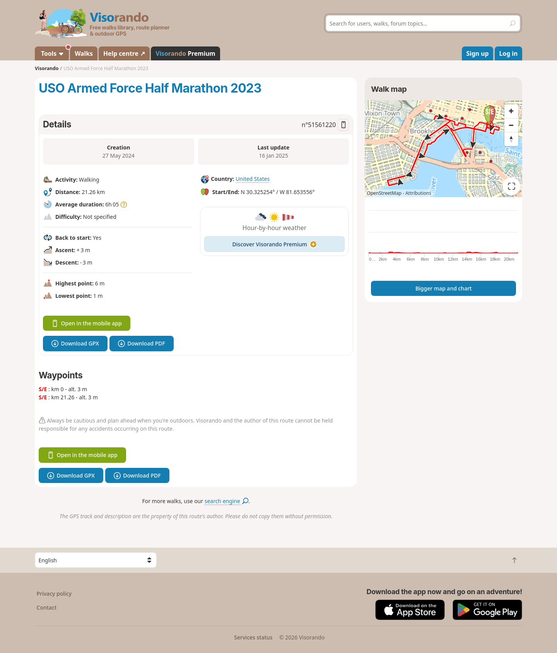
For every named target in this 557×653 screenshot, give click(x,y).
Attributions (418, 193)
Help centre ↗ (124, 53)
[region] (443, 148)
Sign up (477, 53)
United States (253, 178)
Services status (253, 637)
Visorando (46, 68)
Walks (84, 53)
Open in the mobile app (86, 323)
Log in (508, 53)
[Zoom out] (511, 125)
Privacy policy (54, 593)
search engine (226, 501)
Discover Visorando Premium (274, 244)
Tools (54, 52)
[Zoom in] (511, 111)
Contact (47, 607)
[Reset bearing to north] (511, 139)
